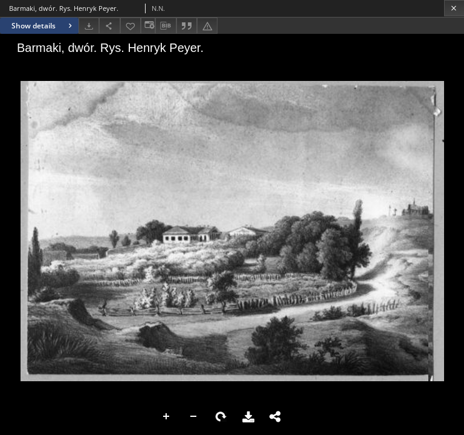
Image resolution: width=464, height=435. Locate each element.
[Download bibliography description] (165, 26)
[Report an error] (207, 26)
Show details (43, 26)
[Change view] (148, 26)
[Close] (454, 8)
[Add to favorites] (130, 26)
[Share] (109, 26)
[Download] (89, 26)
